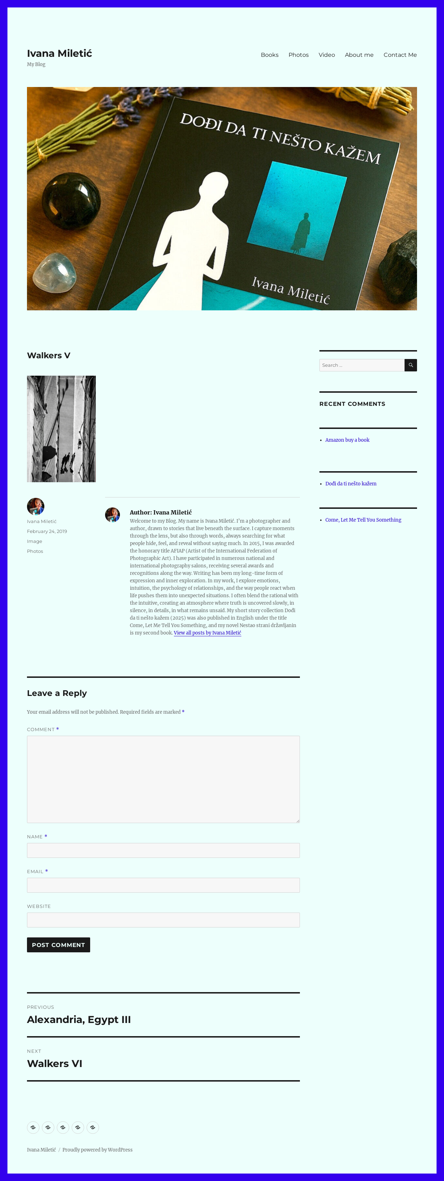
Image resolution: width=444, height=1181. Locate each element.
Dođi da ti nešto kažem (351, 484)
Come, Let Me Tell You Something (363, 520)
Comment (43, 729)
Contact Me (400, 54)
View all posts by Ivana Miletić (207, 633)
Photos (299, 54)
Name (37, 837)
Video (327, 54)
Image (34, 541)
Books (270, 54)
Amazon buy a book (347, 440)
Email (37, 872)
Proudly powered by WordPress (97, 1150)
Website (39, 906)
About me (359, 54)
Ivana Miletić (59, 53)
